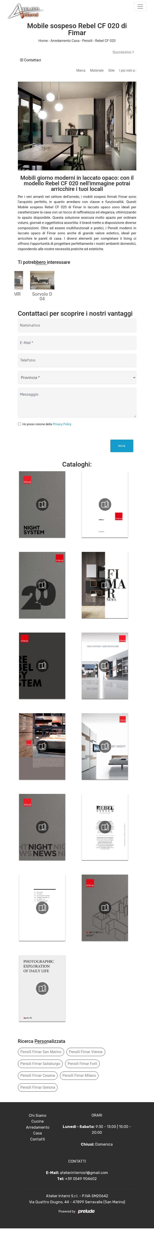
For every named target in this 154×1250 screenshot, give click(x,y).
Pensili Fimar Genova (37, 1109)
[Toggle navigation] (140, 6)
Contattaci (30, 60)
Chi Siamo (37, 1137)
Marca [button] (80, 70)
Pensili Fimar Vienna (86, 1073)
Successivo (123, 52)
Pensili (87, 41)
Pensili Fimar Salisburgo (40, 1085)
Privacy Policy (62, 445)
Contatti (37, 1160)
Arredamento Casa (64, 41)
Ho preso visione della (47, 445)
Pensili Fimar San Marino (41, 1073)
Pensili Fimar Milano (79, 1097)
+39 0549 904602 (81, 1200)
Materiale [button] (97, 70)
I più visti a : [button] (127, 70)
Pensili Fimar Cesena (37, 1097)
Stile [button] (111, 70)
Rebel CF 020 (105, 41)
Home (43, 41)
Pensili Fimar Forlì (82, 1085)
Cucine (37, 1143)
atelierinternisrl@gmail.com (84, 1194)
